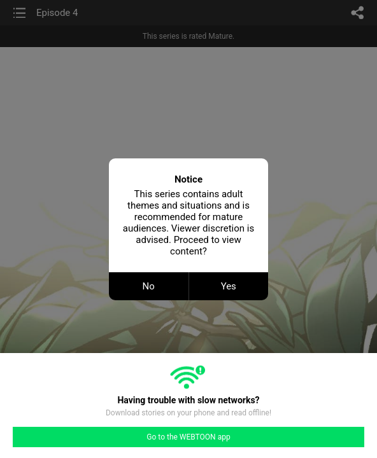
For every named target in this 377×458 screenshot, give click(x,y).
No (149, 286)
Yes (228, 286)
